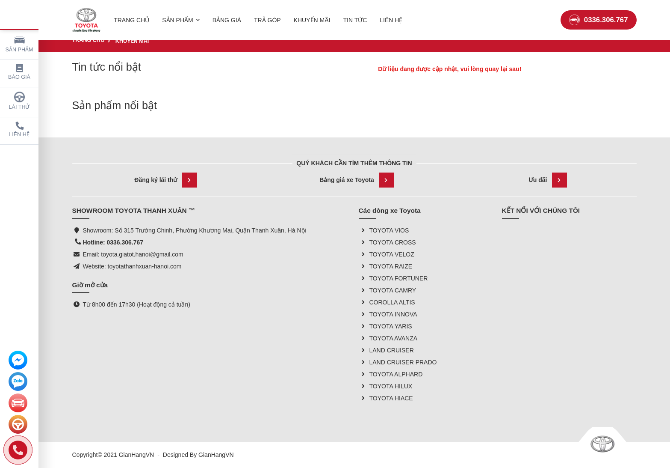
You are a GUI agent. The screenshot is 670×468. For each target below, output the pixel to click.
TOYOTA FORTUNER (393, 278)
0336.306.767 (598, 14)
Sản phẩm (19, 43)
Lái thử (19, 101)
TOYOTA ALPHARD (391, 374)
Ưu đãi (547, 180)
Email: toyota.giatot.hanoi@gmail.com (133, 254)
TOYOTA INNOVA (388, 314)
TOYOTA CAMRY (387, 290)
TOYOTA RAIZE (386, 266)
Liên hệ (19, 129)
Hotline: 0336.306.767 (113, 242)
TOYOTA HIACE (386, 398)
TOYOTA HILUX (386, 386)
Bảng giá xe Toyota (356, 180)
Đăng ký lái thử (165, 180)
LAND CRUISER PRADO (398, 362)
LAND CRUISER (386, 350)
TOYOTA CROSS (387, 242)
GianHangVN (216, 454)
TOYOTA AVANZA (388, 338)
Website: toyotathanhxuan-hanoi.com (132, 266)
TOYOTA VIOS (384, 230)
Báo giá (19, 72)
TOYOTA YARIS (385, 326)
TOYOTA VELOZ (386, 254)
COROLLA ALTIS (387, 302)
